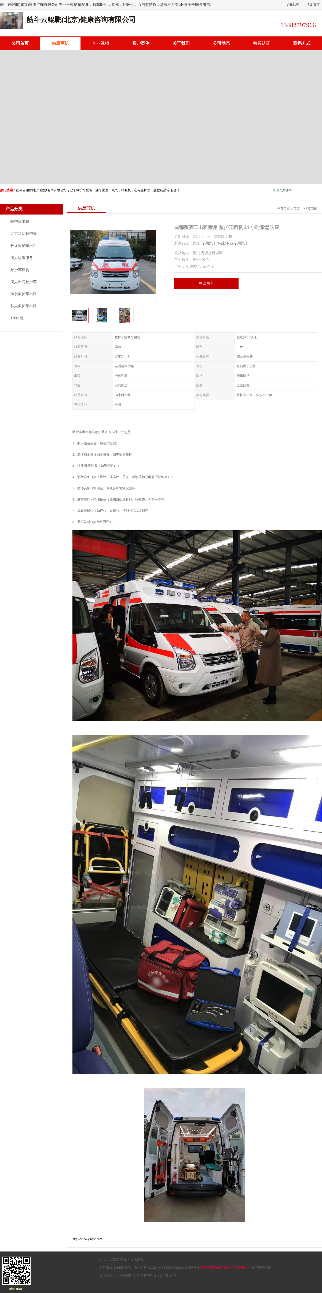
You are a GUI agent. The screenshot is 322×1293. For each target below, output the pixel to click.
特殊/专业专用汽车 (232, 243)
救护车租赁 (19, 270)
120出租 (17, 318)
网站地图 (170, 1275)
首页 (296, 209)
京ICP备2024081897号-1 (182, 1267)
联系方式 (301, 43)
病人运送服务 (21, 258)
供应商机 (60, 43)
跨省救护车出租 (23, 294)
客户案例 (140, 43)
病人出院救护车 (23, 282)
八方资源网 (124, 1275)
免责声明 (139, 1275)
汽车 (196, 243)
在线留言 (206, 283)
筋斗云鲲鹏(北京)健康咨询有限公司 (225, 1267)
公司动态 (221, 43)
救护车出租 (19, 222)
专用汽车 (209, 243)
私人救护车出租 (23, 306)
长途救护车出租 (23, 246)
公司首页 (20, 43)
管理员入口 (155, 1275)
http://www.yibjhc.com (87, 1239)
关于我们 (181, 43)
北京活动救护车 (23, 234)
